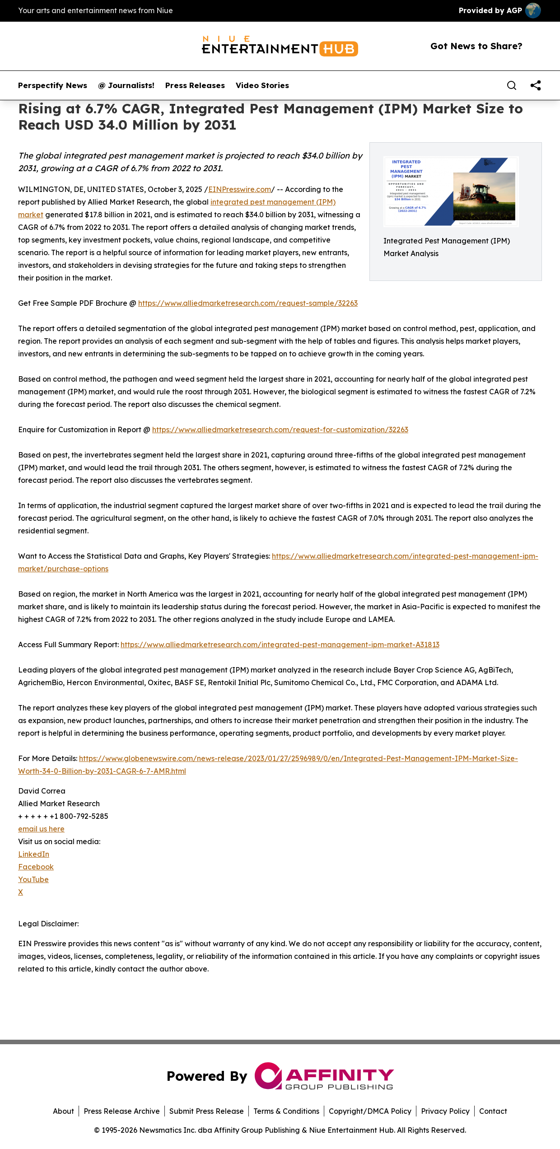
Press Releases (195, 85)
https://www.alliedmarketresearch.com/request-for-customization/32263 (280, 429)
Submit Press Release (206, 1111)
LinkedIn (33, 854)
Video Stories (262, 85)
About (63, 1111)
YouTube (33, 879)
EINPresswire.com (239, 189)
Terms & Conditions (286, 1111)
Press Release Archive (122, 1111)
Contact (493, 1111)
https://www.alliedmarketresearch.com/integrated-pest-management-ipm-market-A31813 (280, 644)
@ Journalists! (126, 85)
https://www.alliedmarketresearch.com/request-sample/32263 (248, 303)
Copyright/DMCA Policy (370, 1111)
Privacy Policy (445, 1111)
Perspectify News (52, 85)
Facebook (36, 866)
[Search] (512, 85)
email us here (41, 828)
